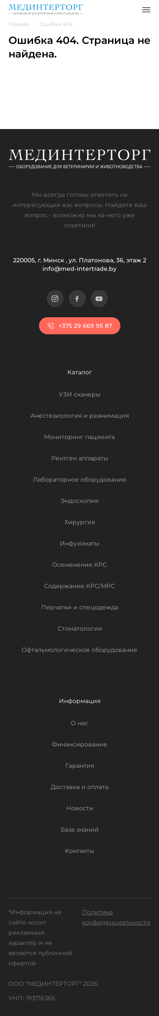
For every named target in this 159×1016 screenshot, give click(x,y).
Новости (79, 808)
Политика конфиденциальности (116, 917)
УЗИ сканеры (79, 394)
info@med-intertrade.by (79, 269)
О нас (79, 723)
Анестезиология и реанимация (80, 415)
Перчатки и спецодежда (79, 607)
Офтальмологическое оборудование (79, 650)
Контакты (79, 851)
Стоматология (80, 628)
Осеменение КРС (79, 564)
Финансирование (79, 744)
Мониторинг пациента (79, 437)
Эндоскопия (79, 501)
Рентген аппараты (79, 458)
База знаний (80, 829)
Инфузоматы (79, 543)
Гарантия (79, 765)
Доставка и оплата (80, 787)
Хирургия (79, 522)
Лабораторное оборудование (79, 479)
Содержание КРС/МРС (79, 586)
